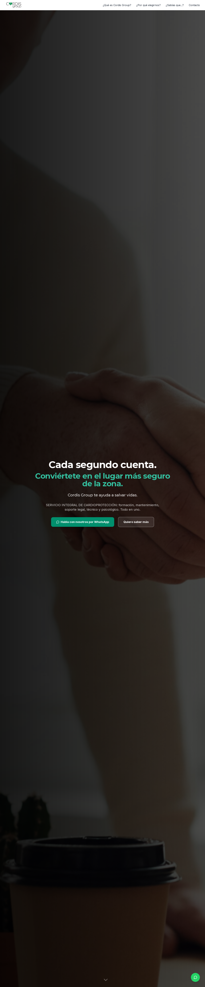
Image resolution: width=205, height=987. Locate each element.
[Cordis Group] (13, 5)
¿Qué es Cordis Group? (117, 5)
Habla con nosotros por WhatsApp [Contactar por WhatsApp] (82, 522)
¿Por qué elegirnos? (148, 5)
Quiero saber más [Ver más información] (136, 522)
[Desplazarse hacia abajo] (105, 980)
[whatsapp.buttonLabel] (195, 977)
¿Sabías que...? (175, 5)
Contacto (194, 5)
